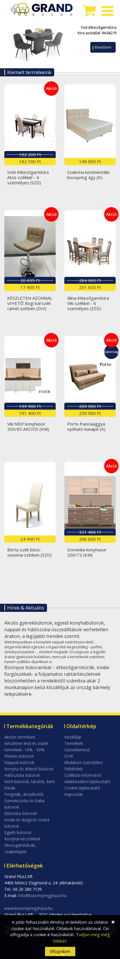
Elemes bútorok (19, 756)
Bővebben (103, 47)
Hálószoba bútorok (22, 775)
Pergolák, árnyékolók (24, 794)
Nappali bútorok (19, 762)
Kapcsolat (73, 794)
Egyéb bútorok (17, 832)
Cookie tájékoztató (82, 788)
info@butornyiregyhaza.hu (42, 895)
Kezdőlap (72, 737)
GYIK (68, 756)
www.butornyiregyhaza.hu (28, 908)
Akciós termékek (19, 737)
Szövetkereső (76, 749)
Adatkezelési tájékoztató (87, 781)
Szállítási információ (83, 775)
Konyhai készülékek (22, 839)
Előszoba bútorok (20, 813)
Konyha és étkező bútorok (28, 769)
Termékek (73, 743)
